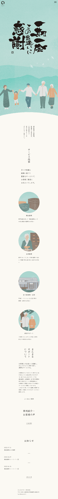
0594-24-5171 (22, 494)
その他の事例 (29, 423)
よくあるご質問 (29, 399)
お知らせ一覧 (29, 476)
